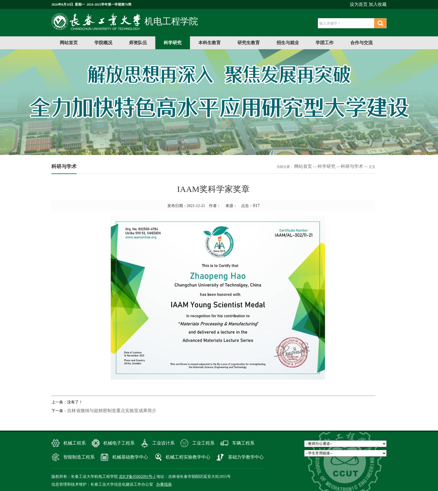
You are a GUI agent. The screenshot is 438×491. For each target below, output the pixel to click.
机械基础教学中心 (130, 457)
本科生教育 (209, 42)
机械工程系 (74, 443)
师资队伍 (138, 42)
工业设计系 (163, 443)
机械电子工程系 (119, 443)
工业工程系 (203, 443)
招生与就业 (288, 42)
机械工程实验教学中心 (188, 457)
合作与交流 (361, 42)
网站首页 (69, 42)
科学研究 (173, 42)
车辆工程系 (243, 443)
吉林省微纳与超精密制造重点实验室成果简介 (111, 410)
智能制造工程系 (79, 457)
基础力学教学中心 (246, 457)
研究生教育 (248, 42)
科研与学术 (352, 166)
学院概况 (103, 42)
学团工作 (325, 42)
